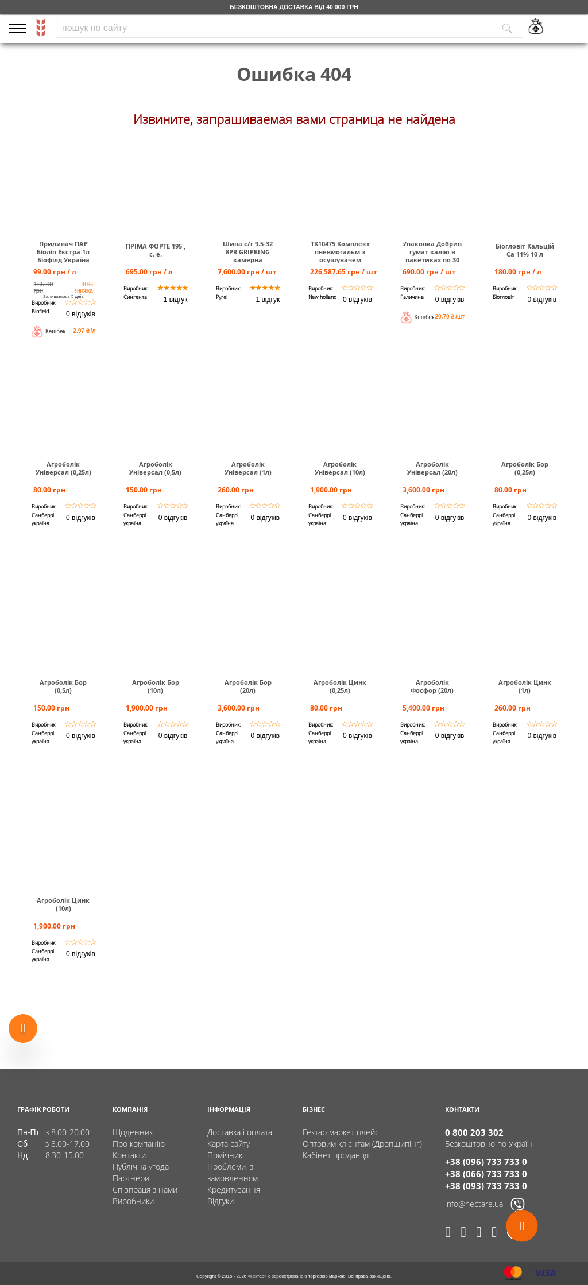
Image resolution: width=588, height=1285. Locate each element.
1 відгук (176, 300)
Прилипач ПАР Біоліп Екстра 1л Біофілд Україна (63, 252)
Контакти (129, 1155)
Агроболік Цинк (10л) (63, 904)
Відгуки (220, 1200)
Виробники (133, 1200)
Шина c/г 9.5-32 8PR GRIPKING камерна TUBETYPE (248, 256)
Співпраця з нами (145, 1189)
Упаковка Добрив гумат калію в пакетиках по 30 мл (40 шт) (432, 256)
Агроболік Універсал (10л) (340, 468)
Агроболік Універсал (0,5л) (155, 468)
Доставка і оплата (239, 1132)
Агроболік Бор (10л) (155, 686)
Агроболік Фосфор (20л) (432, 686)
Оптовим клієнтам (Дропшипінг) (362, 1143)
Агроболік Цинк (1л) (524, 686)
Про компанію (139, 1143)
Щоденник (133, 1132)
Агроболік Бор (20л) (248, 686)
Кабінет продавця (336, 1155)
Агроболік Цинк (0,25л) (340, 686)
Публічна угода (141, 1166)
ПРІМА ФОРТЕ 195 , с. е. (155, 250)
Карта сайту (228, 1143)
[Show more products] (23, 1026)
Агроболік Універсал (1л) (248, 468)
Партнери (131, 1178)
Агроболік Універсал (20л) (432, 468)
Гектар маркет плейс (341, 1132)
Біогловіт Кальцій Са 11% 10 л (525, 250)
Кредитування (233, 1189)
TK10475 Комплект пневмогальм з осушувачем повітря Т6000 (340, 256)
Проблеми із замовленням (232, 1172)
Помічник (224, 1155)
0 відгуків (80, 314)
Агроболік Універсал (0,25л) (63, 468)
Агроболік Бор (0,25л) (524, 468)
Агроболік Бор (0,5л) (63, 686)
